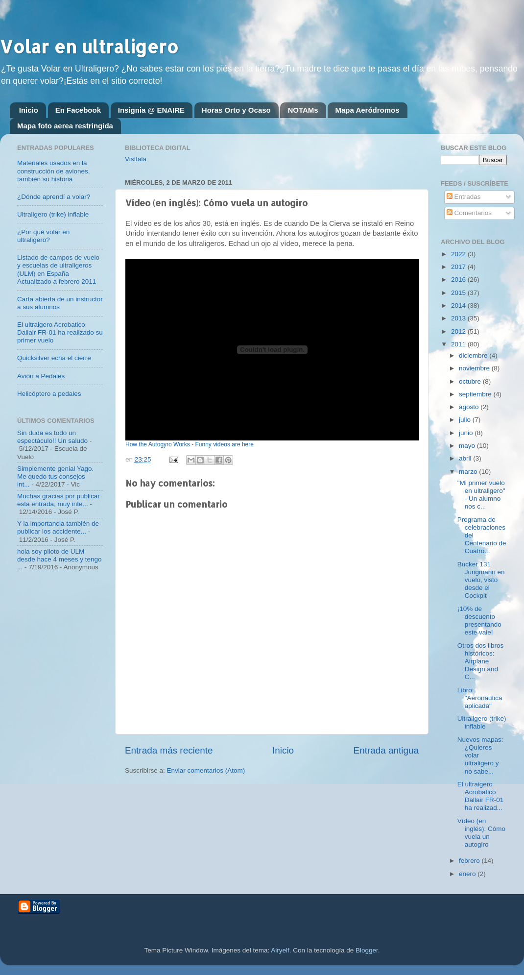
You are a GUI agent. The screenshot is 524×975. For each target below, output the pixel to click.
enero (468, 874)
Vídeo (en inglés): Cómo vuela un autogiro (481, 833)
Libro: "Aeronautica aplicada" (479, 697)
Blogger (367, 950)
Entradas (464, 196)
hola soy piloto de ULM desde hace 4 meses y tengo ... (59, 559)
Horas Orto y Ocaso (236, 110)
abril (466, 458)
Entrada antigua (386, 750)
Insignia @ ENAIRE (151, 110)
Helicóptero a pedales (49, 393)
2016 (459, 279)
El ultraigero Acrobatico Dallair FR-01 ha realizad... (480, 796)
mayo (468, 445)
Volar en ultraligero (89, 46)
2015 (459, 292)
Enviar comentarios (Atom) (206, 770)
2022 (459, 254)
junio (467, 433)
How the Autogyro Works (157, 444)
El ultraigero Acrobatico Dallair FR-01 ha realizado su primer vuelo (60, 332)
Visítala (135, 159)
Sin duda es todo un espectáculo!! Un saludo (52, 436)
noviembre (475, 368)
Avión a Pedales (41, 376)
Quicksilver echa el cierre (54, 358)
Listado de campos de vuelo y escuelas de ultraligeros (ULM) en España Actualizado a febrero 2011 (58, 269)
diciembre (474, 355)
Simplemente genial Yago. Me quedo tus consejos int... (55, 476)
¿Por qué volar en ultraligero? (43, 236)
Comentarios (469, 213)
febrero (470, 860)
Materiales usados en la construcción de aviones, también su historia (53, 170)
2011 (459, 344)
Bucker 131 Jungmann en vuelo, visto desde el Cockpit (481, 580)
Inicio (28, 110)
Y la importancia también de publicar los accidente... (58, 527)
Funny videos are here (224, 444)
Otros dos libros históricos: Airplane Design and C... (480, 661)
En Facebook (78, 110)
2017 (459, 266)
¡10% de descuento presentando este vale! (479, 620)
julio (466, 419)
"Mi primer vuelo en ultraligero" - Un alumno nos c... (481, 495)
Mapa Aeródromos (367, 110)
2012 (459, 331)
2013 (459, 318)
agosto (469, 407)
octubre (471, 381)
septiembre (476, 394)
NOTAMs (302, 110)
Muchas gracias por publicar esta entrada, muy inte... (58, 500)
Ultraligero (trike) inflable (53, 214)
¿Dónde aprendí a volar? (53, 196)
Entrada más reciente (169, 750)
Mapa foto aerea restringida (65, 126)
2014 (459, 305)
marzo (469, 471)
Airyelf (280, 950)
